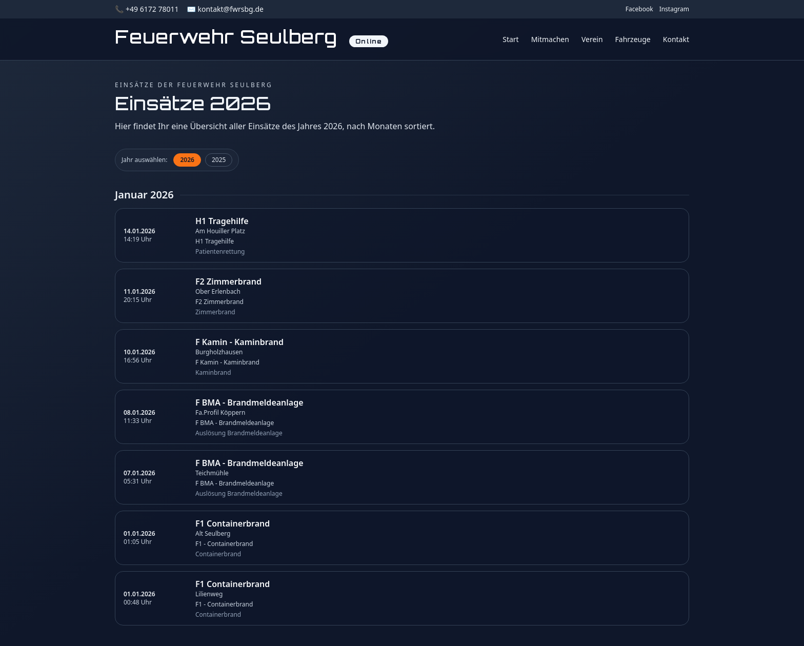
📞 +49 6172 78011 (146, 9)
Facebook (639, 9)
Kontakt (676, 39)
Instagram (674, 9)
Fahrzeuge (633, 39)
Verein (592, 39)
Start (510, 39)
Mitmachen (550, 39)
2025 (219, 159)
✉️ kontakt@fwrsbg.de (225, 9)
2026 (187, 159)
